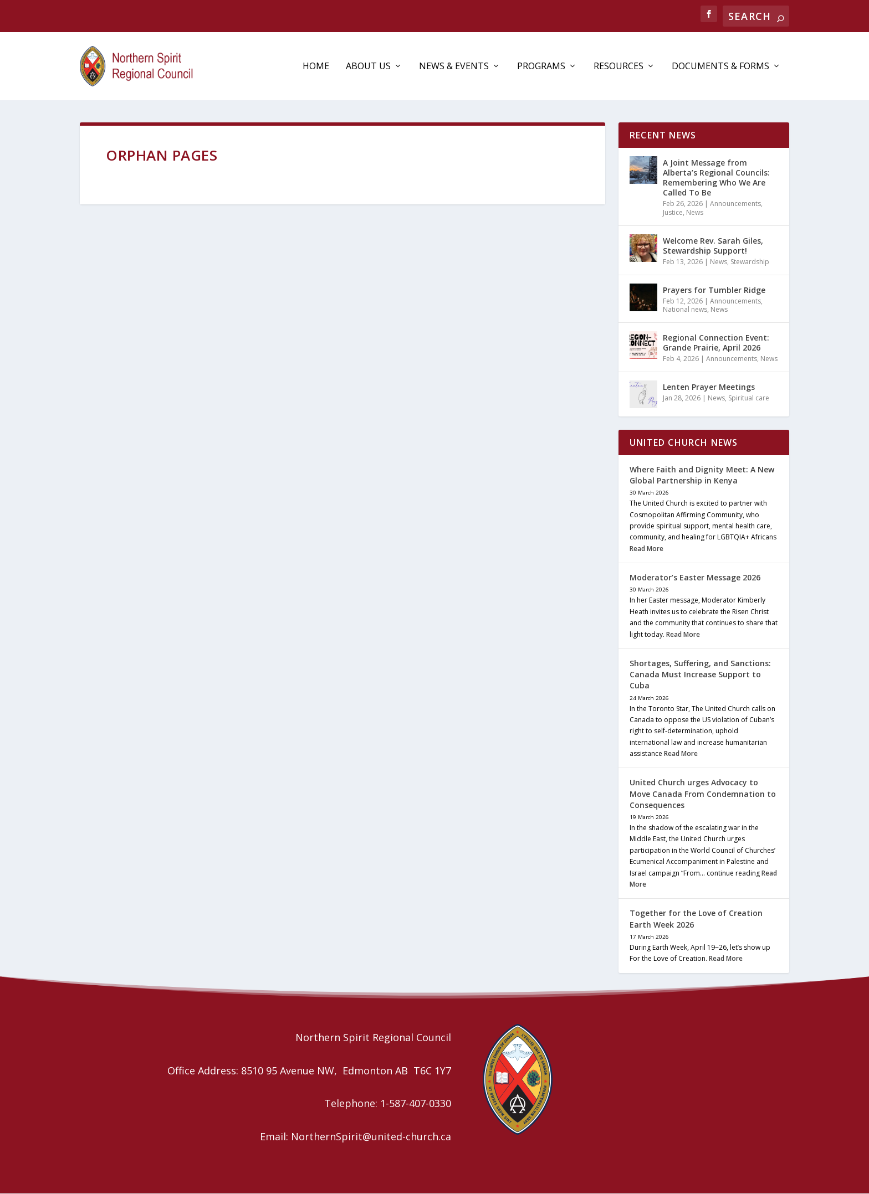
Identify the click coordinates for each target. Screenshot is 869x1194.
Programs (541, 67)
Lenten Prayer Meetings (709, 387)
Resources (618, 67)
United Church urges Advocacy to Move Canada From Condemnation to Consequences (703, 794)
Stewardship (749, 262)
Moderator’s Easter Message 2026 (695, 578)
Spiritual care (748, 398)
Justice (673, 213)
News (694, 213)
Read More (646, 549)
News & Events (454, 67)
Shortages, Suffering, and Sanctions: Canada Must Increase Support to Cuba (700, 674)
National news (685, 310)
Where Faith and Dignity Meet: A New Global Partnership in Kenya (702, 475)
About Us (368, 67)
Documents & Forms (720, 67)
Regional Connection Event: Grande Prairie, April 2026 (716, 343)
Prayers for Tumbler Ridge (714, 290)
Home (316, 67)
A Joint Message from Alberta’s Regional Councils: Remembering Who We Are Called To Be (716, 178)
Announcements (735, 204)
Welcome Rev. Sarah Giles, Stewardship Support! (713, 246)
